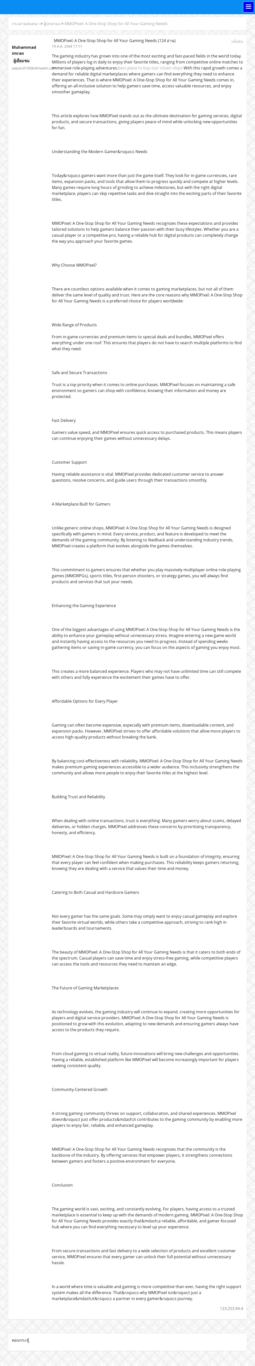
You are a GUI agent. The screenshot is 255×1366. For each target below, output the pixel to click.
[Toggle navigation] (248, 6)
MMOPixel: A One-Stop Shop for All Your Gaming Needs (116, 23)
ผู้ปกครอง (52, 23)
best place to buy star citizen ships (150, 68)
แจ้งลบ (237, 41)
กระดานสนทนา (25, 23)
